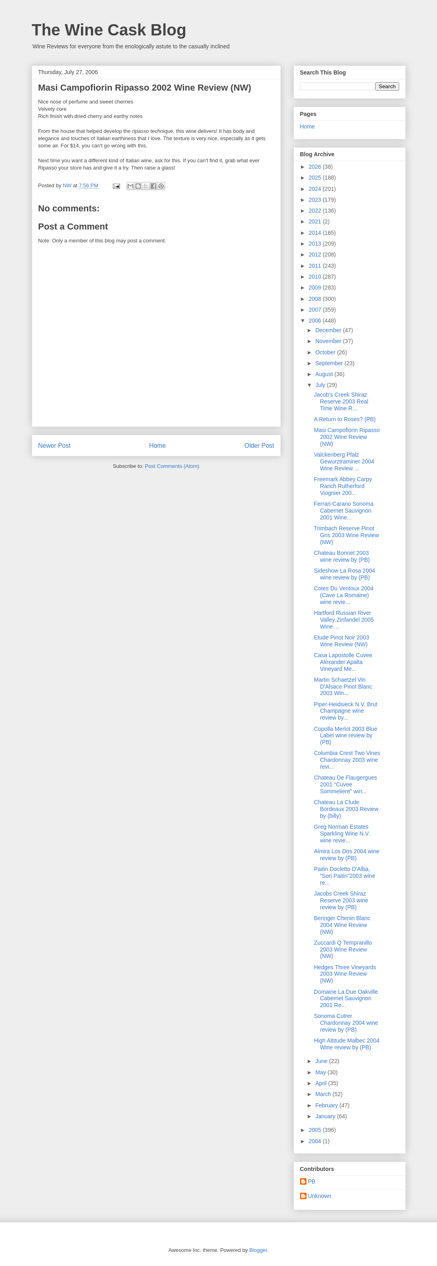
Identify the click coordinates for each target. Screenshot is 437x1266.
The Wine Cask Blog (109, 30)
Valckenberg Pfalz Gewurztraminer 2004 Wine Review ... (344, 461)
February (327, 1105)
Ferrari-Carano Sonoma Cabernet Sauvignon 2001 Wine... (343, 511)
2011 (316, 266)
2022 (316, 210)
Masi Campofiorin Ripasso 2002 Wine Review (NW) (346, 437)
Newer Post (54, 445)
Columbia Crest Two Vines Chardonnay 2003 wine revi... (347, 760)
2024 (316, 189)
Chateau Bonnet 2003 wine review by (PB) (342, 556)
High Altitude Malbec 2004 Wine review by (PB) (346, 1044)
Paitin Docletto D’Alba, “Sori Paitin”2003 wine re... (344, 876)
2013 (316, 243)
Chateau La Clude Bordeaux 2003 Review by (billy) (346, 809)
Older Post (259, 445)
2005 (316, 1130)
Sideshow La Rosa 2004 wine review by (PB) (344, 574)
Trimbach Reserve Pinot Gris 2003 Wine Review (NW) (346, 535)
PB (312, 1181)
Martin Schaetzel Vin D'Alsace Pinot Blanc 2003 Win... (343, 686)
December (329, 330)
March (324, 1094)
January (326, 1116)
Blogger (258, 1250)
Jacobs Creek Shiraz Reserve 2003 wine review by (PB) (341, 900)
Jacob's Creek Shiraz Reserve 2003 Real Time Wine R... (341, 401)
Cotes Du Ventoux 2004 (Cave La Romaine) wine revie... (343, 595)
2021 (316, 221)
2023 (316, 200)
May (321, 1072)
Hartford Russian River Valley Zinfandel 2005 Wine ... (344, 620)
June (322, 1061)
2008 (316, 299)
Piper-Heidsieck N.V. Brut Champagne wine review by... (345, 711)
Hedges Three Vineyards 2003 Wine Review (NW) (345, 974)
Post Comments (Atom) (172, 466)
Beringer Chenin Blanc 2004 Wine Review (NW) (342, 925)
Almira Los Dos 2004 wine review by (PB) (346, 854)
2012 (316, 254)
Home (157, 445)
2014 (316, 233)
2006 (316, 320)
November (329, 341)
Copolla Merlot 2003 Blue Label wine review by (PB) (345, 736)
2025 (316, 177)
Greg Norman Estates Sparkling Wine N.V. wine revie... (342, 833)
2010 (316, 276)
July (321, 385)
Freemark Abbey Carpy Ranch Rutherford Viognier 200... (343, 486)
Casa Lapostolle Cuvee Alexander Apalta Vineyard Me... (343, 662)
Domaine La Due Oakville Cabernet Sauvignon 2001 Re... (346, 999)
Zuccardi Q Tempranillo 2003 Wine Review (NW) (343, 949)
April (321, 1083)
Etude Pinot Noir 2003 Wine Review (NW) (341, 640)
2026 (316, 166)
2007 (316, 309)
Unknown (319, 1196)
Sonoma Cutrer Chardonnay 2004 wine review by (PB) (346, 1023)
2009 (316, 287)
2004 (316, 1141)
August (324, 374)
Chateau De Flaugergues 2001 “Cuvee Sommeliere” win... (345, 784)
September (329, 363)
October (326, 352)
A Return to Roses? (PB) (344, 419)
